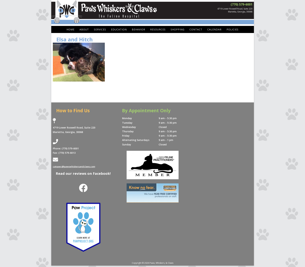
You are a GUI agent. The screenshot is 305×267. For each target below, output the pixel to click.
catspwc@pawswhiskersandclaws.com (76, 166)
